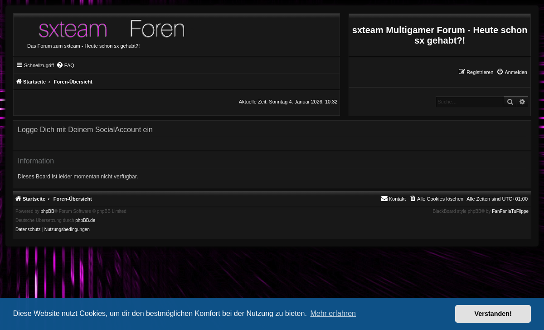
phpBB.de (85, 220)
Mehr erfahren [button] (333, 313)
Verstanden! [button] (493, 313)
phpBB (47, 211)
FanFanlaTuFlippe (510, 211)
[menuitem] (511, 72)
